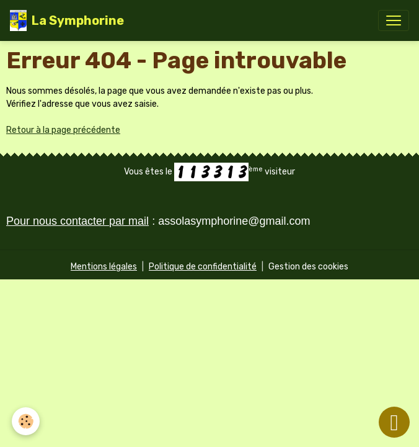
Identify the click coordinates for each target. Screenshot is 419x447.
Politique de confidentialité (203, 266)
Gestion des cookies (308, 266)
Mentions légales (104, 266)
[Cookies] (26, 421)
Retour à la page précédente (63, 130)
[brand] (67, 20)
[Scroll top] (394, 422)
